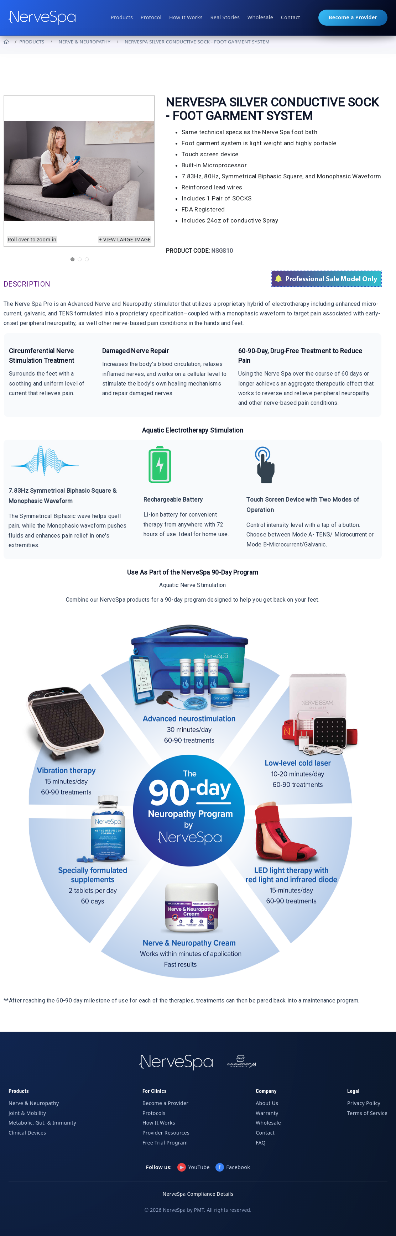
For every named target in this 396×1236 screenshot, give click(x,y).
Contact (290, 17)
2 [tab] (79, 259)
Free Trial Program (165, 1142)
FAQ (261, 1142)
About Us (267, 1103)
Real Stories (225, 17)
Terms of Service (367, 1113)
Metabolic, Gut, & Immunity (42, 1122)
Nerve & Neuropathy (85, 41)
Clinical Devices (27, 1132)
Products (122, 17)
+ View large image (125, 239)
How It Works (186, 17)
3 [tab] (86, 259)
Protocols (154, 1113)
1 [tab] (72, 259)
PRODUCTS (31, 41)
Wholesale (260, 17)
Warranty (267, 1113)
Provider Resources (165, 1132)
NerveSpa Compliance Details (198, 1193)
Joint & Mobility (27, 1113)
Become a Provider (353, 17)
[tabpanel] (79, 171)
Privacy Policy (363, 1103)
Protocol (151, 17)
